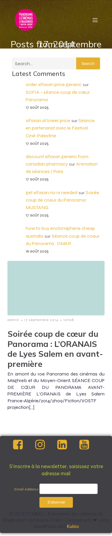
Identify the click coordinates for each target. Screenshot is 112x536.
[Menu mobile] (95, 20)
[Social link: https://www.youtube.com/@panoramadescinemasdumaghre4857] (89, 445)
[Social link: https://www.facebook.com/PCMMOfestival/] (23, 445)
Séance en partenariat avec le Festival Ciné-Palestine (60, 128)
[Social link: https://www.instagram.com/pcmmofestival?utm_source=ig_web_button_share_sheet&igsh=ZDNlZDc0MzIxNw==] (45, 445)
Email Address (26, 489)
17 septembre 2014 (41, 320)
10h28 (68, 320)
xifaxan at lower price (48, 120)
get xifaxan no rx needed (51, 192)
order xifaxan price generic (54, 84)
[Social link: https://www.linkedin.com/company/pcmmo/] (67, 445)
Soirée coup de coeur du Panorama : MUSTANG (62, 200)
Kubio (73, 526)
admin (13, 320)
